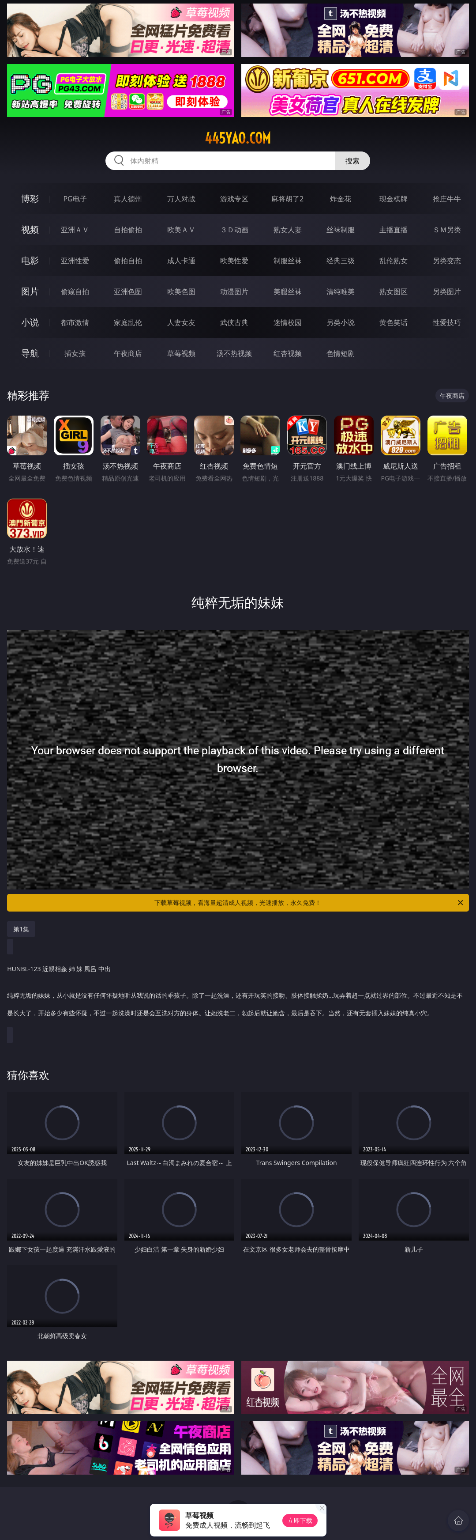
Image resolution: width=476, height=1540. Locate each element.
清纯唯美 (340, 291)
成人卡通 (181, 260)
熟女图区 (393, 291)
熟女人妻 (288, 230)
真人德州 (128, 199)
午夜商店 (128, 353)
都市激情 (75, 322)
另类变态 (447, 260)
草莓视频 (181, 353)
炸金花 (340, 199)
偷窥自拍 (75, 291)
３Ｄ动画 (234, 230)
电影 (30, 260)
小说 (30, 322)
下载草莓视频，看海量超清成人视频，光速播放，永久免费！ (309, 902)
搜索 (352, 161)
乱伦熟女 (393, 260)
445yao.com (238, 138)
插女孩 (75, 353)
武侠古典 (234, 322)
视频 (30, 229)
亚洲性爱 (75, 260)
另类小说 (340, 322)
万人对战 (181, 199)
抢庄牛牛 (447, 199)
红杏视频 (288, 353)
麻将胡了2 (287, 199)
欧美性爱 (234, 260)
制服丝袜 (288, 260)
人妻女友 (181, 322)
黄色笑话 (393, 322)
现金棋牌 (393, 199)
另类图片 (447, 291)
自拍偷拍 (128, 230)
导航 (30, 353)
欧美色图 (181, 291)
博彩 (30, 198)
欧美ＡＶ (181, 230)
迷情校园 (288, 322)
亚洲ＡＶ (75, 230)
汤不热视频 (234, 353)
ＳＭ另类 (447, 230)
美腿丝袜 (288, 291)
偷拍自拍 (128, 260)
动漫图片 (234, 291)
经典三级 (340, 260)
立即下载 (300, 1520)
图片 (30, 291)
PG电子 (74, 199)
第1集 (21, 929)
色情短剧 (340, 353)
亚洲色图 (128, 291)
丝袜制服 (340, 230)
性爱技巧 (447, 322)
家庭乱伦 (128, 322)
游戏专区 (234, 199)
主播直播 (393, 230)
